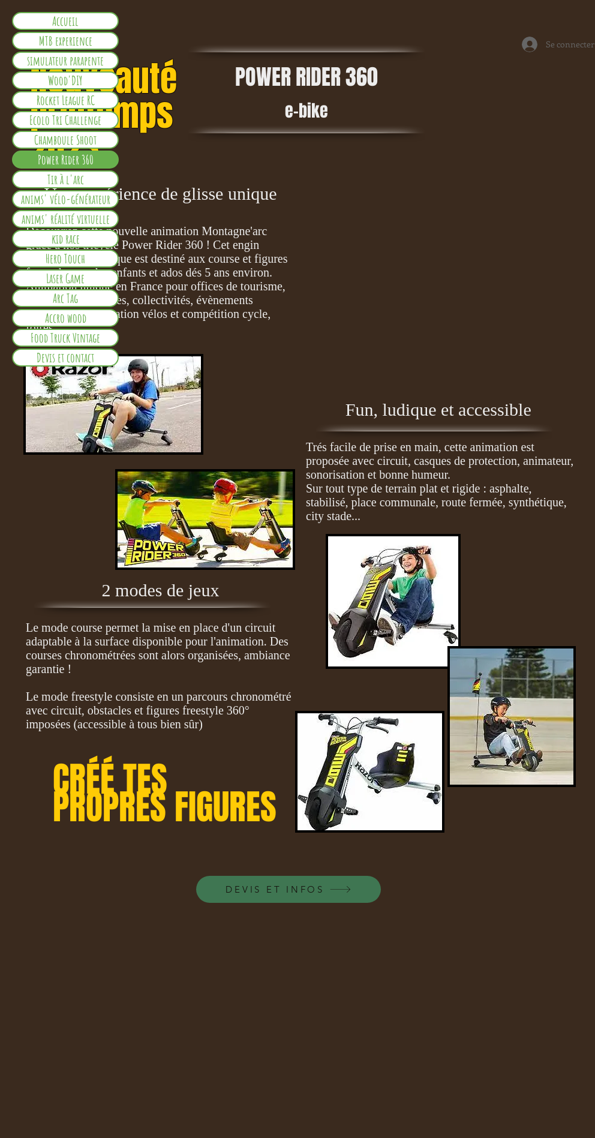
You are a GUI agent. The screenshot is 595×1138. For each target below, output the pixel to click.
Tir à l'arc (65, 179)
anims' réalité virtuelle (66, 219)
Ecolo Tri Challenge (65, 120)
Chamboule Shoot (65, 140)
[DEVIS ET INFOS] (288, 889)
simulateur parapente (65, 60)
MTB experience (65, 41)
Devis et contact (65, 357)
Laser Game (65, 278)
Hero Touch (65, 258)
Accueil (65, 21)
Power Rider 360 (66, 159)
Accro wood (65, 318)
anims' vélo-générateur (65, 199)
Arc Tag (65, 298)
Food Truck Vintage (65, 338)
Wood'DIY (65, 80)
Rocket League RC (66, 100)
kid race (66, 239)
